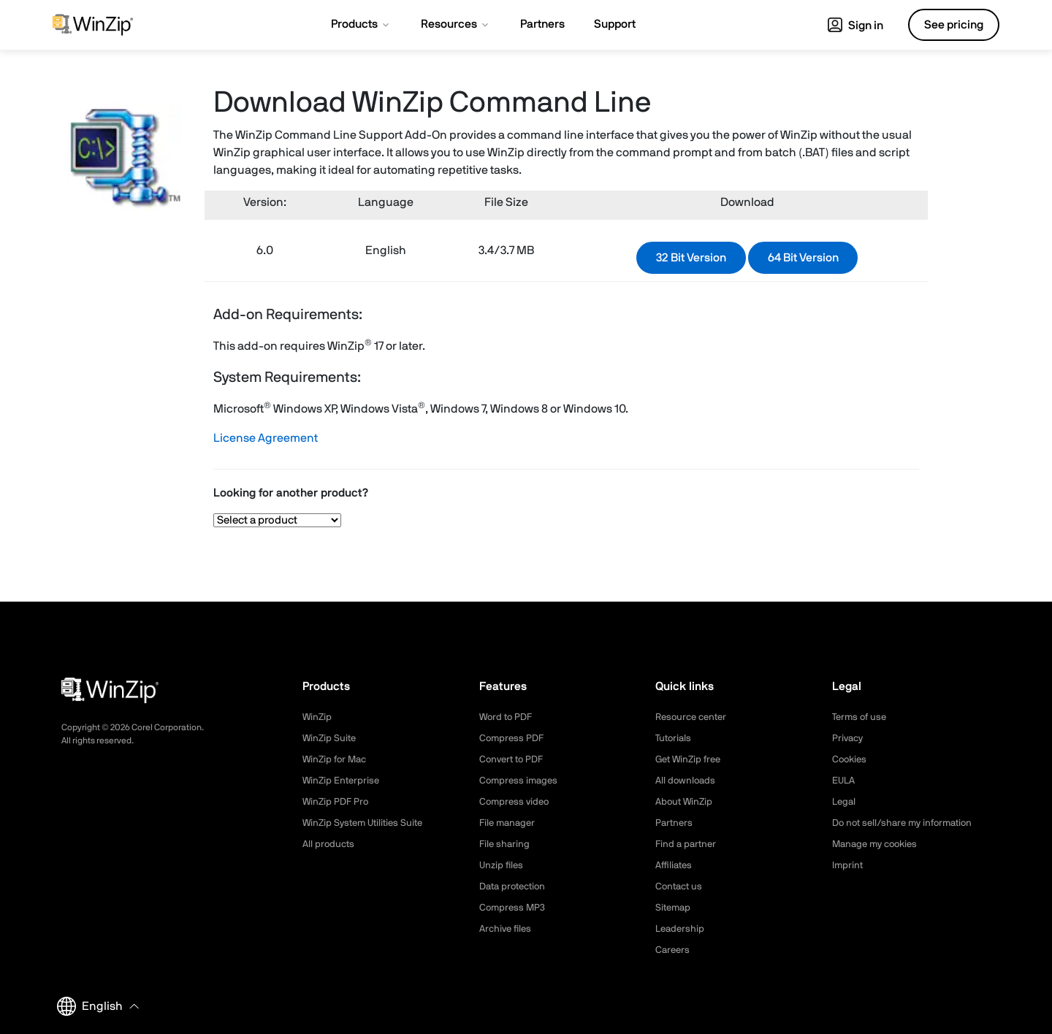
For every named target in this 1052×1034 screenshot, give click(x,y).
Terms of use (861, 717)
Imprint (848, 865)
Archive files (507, 929)
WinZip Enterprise (342, 781)
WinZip (317, 717)
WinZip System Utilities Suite (366, 823)
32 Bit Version (691, 258)
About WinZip (685, 802)
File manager (509, 823)
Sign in (855, 25)
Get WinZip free (690, 759)
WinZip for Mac (336, 759)
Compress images (520, 781)
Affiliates (675, 865)
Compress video (516, 802)
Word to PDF (507, 717)
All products (329, 844)
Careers (673, 950)
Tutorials (674, 738)
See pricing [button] (953, 25)
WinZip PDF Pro (337, 802)
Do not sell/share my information (907, 823)
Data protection (515, 886)
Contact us (680, 886)
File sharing (505, 844)
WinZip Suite (330, 738)
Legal (845, 802)
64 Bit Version (803, 258)
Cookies (850, 759)
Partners (675, 823)
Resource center (694, 717)
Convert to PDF (514, 759)
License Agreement (265, 438)
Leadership (681, 929)
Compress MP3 (513, 908)
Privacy (849, 738)
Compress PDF (513, 738)
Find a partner (687, 844)
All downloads (686, 781)
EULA (844, 781)
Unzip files (502, 865)
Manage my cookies (878, 844)
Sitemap (674, 908)
